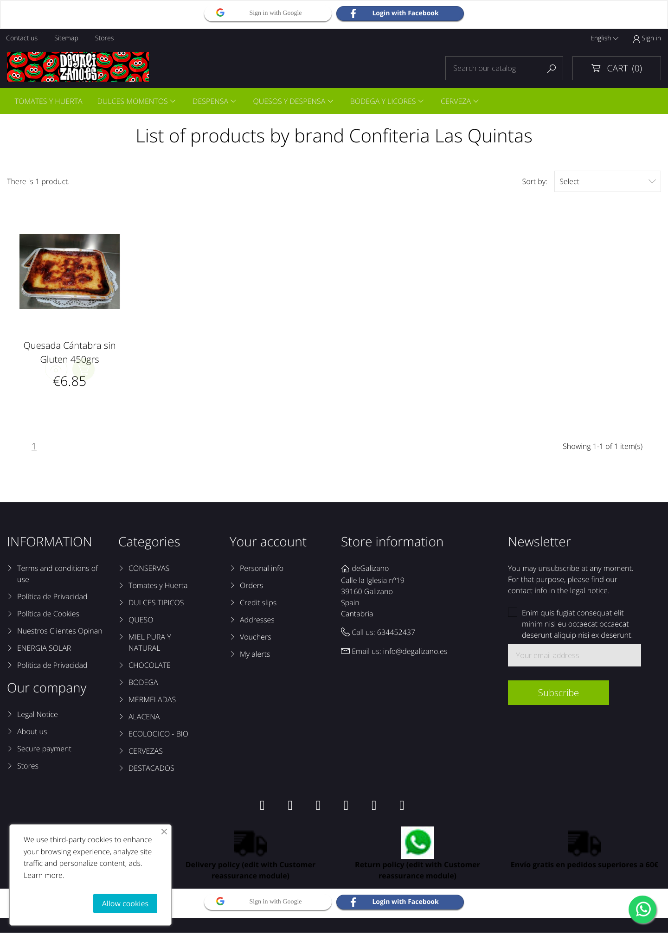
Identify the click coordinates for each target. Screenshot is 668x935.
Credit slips (258, 605)
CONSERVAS (148, 570)
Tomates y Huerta (157, 588)
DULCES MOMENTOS (133, 101)
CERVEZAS (145, 753)
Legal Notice (37, 716)
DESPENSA (213, 101)
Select (607, 182)
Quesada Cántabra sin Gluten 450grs (70, 353)
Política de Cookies (48, 616)
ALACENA (144, 719)
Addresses (257, 622)
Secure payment (44, 751)
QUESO (141, 622)
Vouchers (255, 639)
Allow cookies (125, 903)
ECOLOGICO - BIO (158, 736)
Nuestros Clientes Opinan (60, 633)
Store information (392, 544)
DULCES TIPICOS (156, 605)
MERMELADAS (152, 702)
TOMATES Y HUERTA (49, 101)
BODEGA (143, 684)
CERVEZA (461, 101)
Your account (268, 544)
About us (32, 734)
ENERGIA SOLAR (44, 650)
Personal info (261, 570)
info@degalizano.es (415, 653)
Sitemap (67, 38)
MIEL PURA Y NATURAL (149, 644)
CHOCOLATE (149, 667)
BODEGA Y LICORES (387, 101)
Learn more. (44, 875)
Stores (106, 38)
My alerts (255, 656)
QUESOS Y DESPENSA (293, 101)
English (604, 38)
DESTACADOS (151, 770)
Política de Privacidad (52, 599)
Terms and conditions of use (57, 576)
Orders (251, 588)
